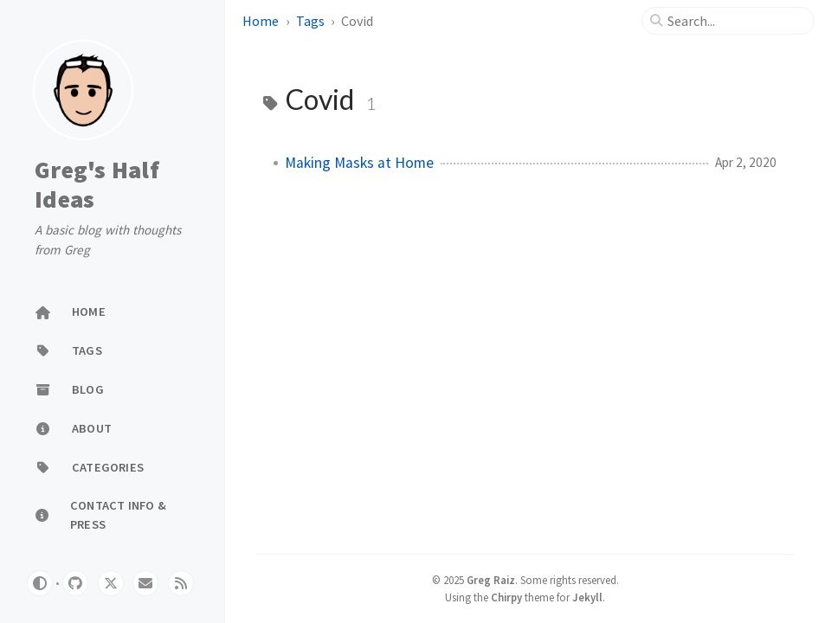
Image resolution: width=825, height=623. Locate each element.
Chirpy (506, 597)
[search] (735, 21)
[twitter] (111, 583)
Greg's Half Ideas (97, 185)
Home (260, 20)
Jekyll (587, 597)
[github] (75, 583)
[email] (145, 583)
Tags (310, 20)
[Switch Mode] (40, 583)
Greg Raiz (491, 580)
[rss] (181, 583)
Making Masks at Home (359, 162)
